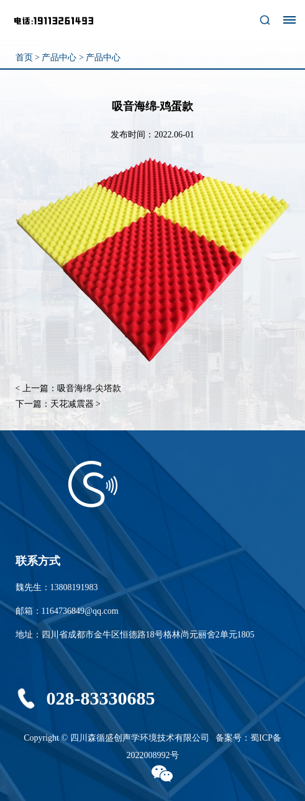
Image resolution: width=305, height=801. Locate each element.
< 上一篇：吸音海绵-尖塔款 (68, 388)
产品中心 (59, 57)
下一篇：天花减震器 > (58, 404)
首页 (24, 57)
